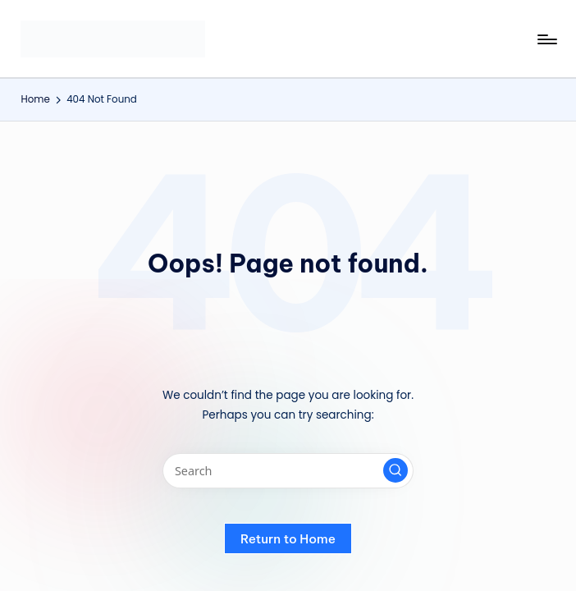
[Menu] (546, 39)
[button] (395, 470)
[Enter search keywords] (287, 470)
